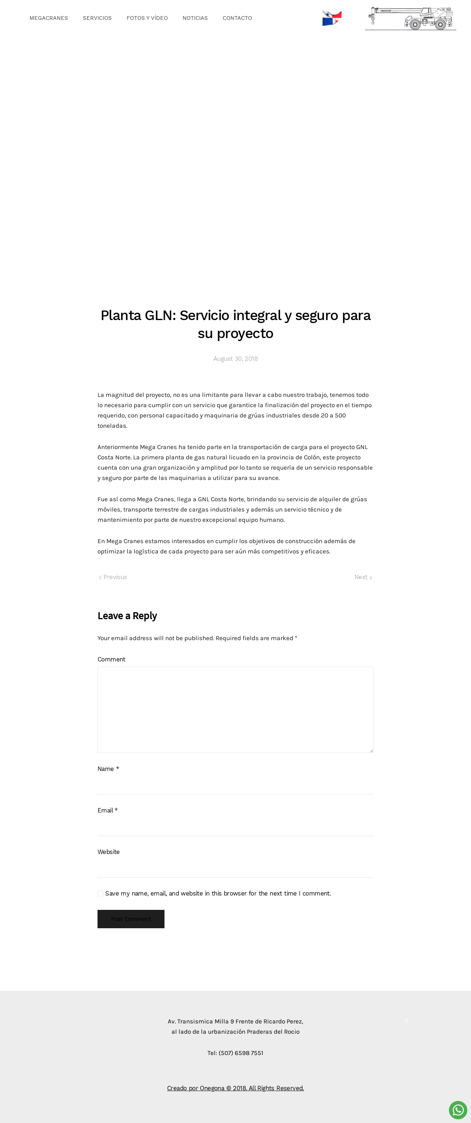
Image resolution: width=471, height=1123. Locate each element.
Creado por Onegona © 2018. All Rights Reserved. (235, 1088)
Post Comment (131, 919)
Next (363, 577)
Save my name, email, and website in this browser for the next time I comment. (214, 893)
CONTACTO (237, 18)
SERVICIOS (97, 18)
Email (108, 810)
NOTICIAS (195, 18)
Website (109, 851)
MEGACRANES (48, 18)
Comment (111, 659)
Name (108, 768)
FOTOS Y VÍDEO (147, 18)
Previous (113, 577)
